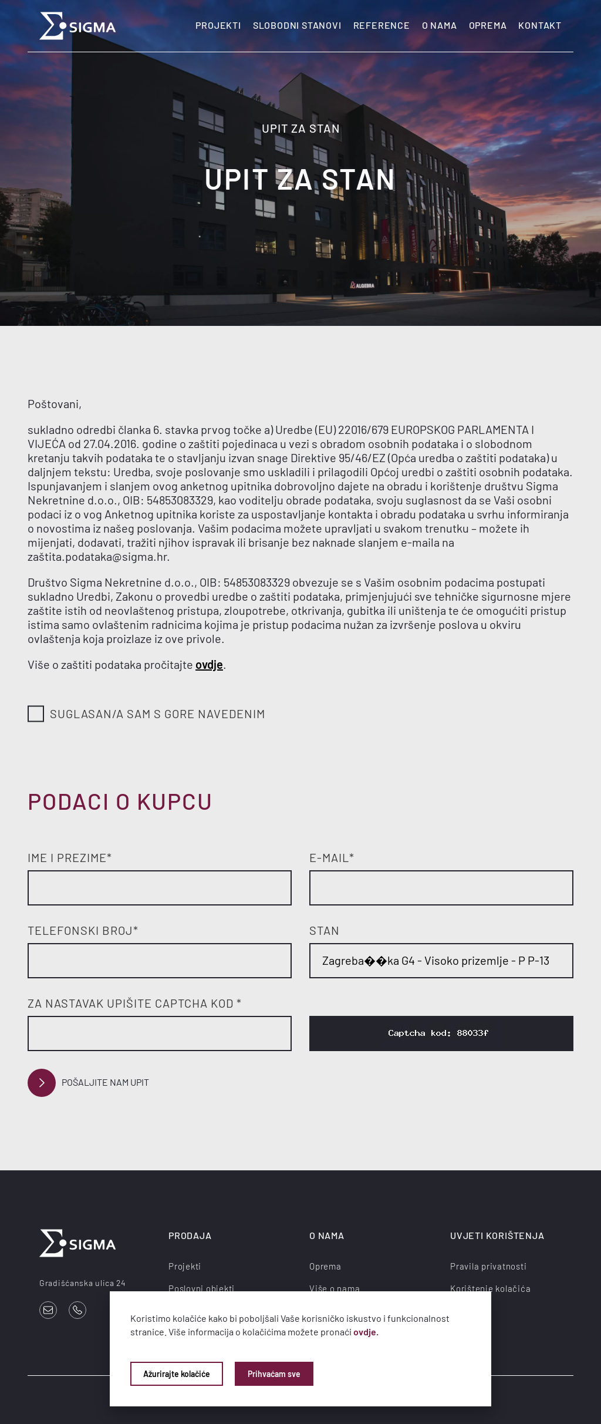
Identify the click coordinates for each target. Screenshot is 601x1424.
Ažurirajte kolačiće (176, 1374)
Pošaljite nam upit (88, 1083)
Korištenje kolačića (490, 1288)
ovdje (209, 664)
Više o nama (334, 1288)
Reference (381, 25)
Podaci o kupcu (120, 800)
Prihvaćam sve (274, 1374)
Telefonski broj (83, 930)
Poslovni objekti (201, 1288)
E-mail (331, 857)
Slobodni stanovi (297, 25)
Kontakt (540, 25)
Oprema (488, 25)
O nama (439, 25)
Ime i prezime (70, 857)
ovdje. (366, 1331)
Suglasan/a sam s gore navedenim (146, 714)
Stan (324, 930)
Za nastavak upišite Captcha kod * (135, 1003)
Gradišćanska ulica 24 (82, 1283)
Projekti (218, 25)
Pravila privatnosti (488, 1266)
